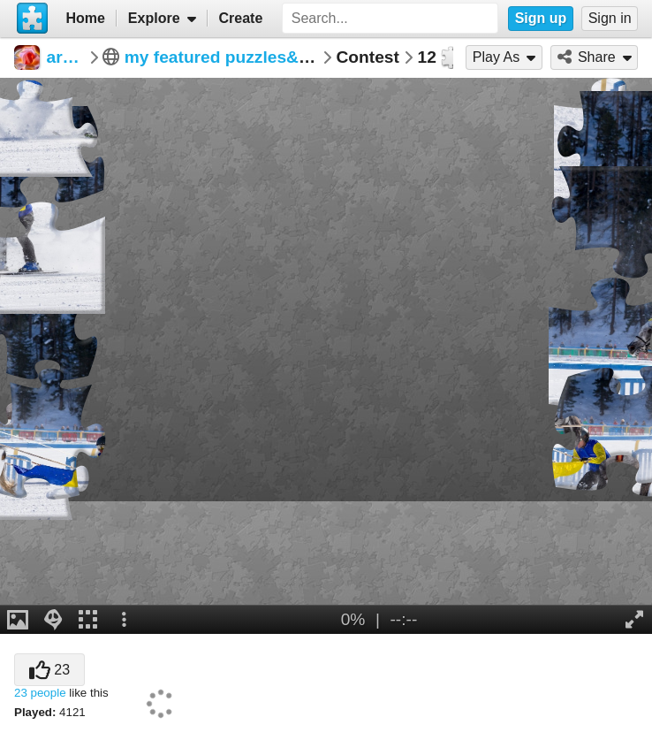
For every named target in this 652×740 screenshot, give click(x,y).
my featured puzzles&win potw (248, 57)
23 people (40, 692)
